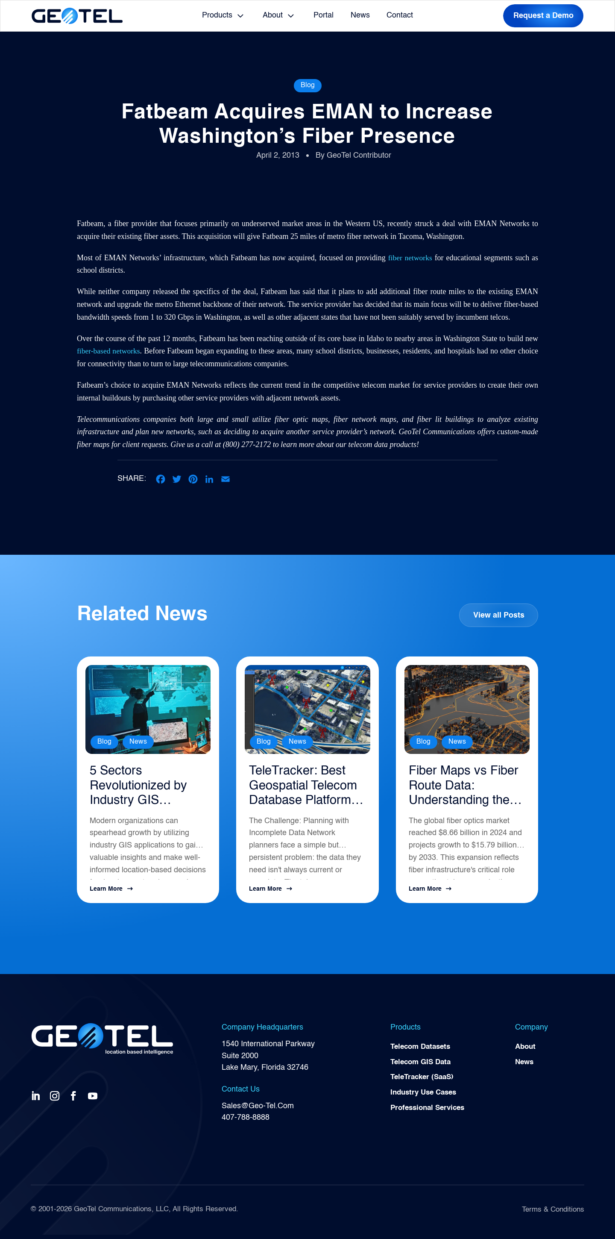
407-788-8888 (245, 1121)
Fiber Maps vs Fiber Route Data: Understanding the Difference (462, 789)
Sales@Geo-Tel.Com (258, 1110)
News (360, 15)
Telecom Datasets (422, 1051)
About (273, 15)
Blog (308, 85)
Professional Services (430, 1114)
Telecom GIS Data (422, 1067)
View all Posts (498, 615)
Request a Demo (543, 16)
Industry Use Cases (426, 1099)
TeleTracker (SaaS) (424, 1083)
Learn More (106, 893)
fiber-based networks (109, 351)
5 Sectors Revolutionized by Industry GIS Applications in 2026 (142, 789)
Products (217, 15)
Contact (400, 15)
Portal (323, 15)
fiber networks (410, 257)
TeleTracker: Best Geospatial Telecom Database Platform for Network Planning (307, 789)
